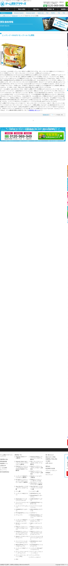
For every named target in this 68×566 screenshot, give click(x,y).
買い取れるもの (50, 455)
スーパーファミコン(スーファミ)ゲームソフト (22, 542)
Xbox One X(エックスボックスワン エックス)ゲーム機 (36, 488)
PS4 (59, 13)
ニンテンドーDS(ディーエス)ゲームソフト (36, 520)
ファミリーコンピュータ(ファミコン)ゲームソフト (36, 538)
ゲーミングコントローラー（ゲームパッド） (22, 552)
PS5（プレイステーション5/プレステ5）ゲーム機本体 (36, 463)
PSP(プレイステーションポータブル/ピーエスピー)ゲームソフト (36, 533)
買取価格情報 (3, 461)
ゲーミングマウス (34, 555)
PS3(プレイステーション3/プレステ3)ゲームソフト (22, 528)
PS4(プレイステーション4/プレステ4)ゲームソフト (36, 528)
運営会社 (48, 466)
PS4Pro (53, 13)
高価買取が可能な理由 (51, 459)
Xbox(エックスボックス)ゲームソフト (22, 537)
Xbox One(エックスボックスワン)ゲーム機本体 (36, 483)
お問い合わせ (49, 463)
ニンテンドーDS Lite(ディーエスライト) (36, 549)
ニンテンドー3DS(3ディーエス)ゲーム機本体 (22, 476)
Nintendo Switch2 (19, 13)
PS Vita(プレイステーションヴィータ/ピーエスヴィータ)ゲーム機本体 (22, 481)
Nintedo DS (15, 15)
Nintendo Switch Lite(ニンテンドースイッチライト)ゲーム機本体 (22, 463)
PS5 (47, 13)
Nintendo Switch (30, 13)
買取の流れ (36, 9)
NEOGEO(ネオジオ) (35, 493)
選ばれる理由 (21, 9)
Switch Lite (41, 13)
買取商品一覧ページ (34, 110)
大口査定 (48, 461)
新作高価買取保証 (4, 472)
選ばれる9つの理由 (50, 457)
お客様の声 (3, 465)
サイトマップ (49, 474)
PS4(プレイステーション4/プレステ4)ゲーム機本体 (36, 468)
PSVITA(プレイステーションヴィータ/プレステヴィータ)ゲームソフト (22, 533)
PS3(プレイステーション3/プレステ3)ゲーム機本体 (36, 473)
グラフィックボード (35, 557)
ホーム (7, 9)
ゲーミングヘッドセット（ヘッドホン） (36, 552)
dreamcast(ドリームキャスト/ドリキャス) (21, 499)
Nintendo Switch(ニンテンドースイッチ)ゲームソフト (36, 516)
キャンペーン (3, 469)
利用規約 (48, 472)
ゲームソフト (19, 515)
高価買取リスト (4, 463)
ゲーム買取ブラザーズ (5, 15)
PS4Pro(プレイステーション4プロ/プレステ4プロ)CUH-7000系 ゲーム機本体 (22, 468)
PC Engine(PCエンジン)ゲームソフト (36, 545)
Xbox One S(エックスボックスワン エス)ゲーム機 (22, 488)
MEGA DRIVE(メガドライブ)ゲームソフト (22, 545)
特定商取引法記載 (50, 468)
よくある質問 (3, 467)
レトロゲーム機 (34, 491)
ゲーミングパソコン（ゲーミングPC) (22, 555)
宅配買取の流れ (4, 459)
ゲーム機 (18, 491)
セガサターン (33, 512)
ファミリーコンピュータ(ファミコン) (22, 503)
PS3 (64, 13)
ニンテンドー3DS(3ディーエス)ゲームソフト (22, 520)
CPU (17, 559)
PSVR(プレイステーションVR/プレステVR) (36, 480)
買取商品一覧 (50, 9)
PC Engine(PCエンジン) (22, 512)
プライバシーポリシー (51, 470)
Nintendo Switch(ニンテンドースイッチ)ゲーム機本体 (36, 458)
